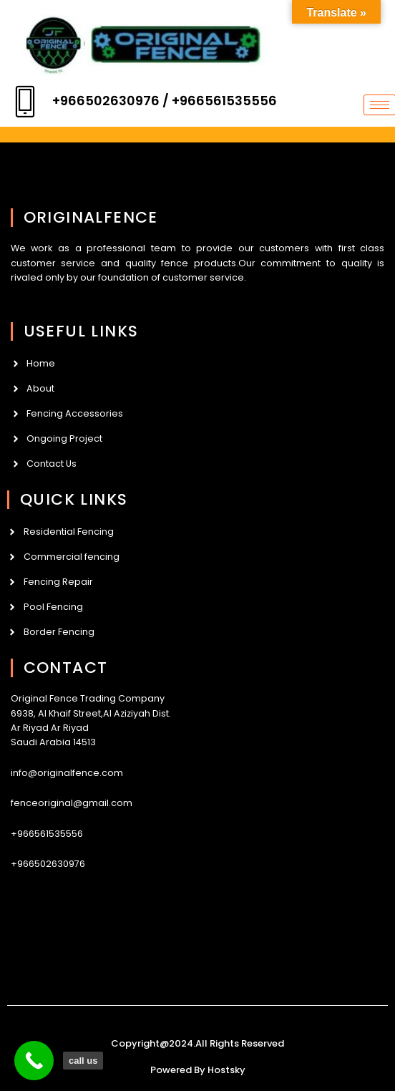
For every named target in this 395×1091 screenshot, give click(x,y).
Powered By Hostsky (197, 1070)
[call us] (34, 1060)
